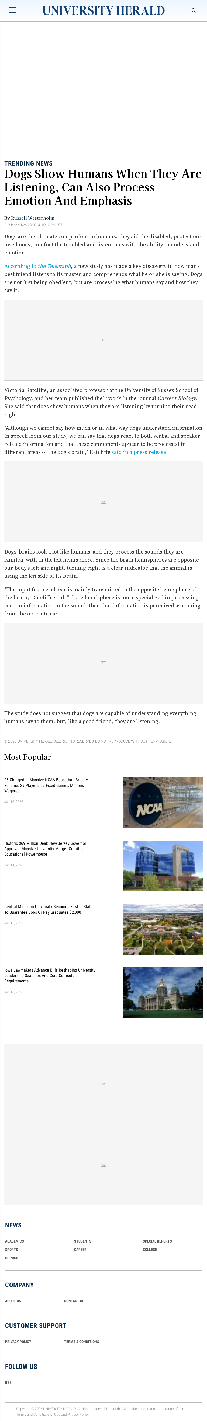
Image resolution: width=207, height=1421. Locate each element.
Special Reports (157, 1241)
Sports (11, 1249)
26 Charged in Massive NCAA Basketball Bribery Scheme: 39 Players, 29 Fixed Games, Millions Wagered (46, 785)
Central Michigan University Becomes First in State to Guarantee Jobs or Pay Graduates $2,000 (48, 909)
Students (82, 1241)
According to (37, 266)
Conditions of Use (46, 1414)
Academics (14, 1241)
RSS (8, 1382)
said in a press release (139, 452)
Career (80, 1249)
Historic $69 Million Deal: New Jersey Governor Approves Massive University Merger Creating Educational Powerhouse (45, 849)
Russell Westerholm (32, 218)
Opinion (12, 1258)
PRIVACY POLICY (18, 1341)
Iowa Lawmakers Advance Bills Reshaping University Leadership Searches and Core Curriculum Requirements (49, 975)
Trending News (28, 163)
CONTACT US (74, 1301)
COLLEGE (150, 1249)
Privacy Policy (78, 1414)
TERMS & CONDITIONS (81, 1341)
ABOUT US (13, 1301)
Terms (21, 1414)
